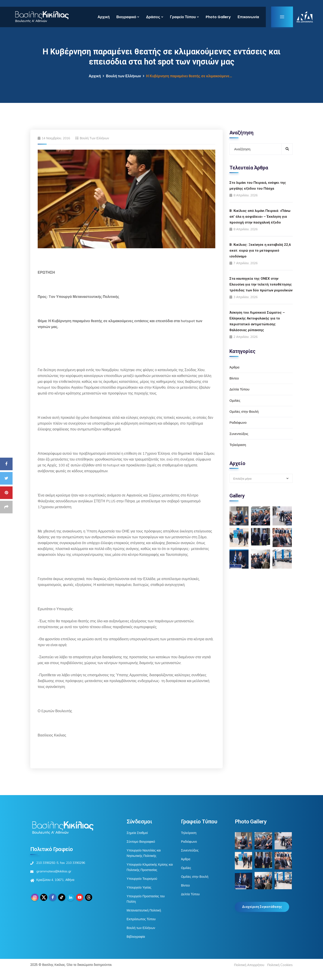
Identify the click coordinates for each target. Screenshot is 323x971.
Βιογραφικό (126, 17)
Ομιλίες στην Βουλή (244, 411)
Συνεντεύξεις (238, 433)
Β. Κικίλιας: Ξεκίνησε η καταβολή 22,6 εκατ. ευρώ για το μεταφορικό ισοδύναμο (260, 250)
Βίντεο (234, 378)
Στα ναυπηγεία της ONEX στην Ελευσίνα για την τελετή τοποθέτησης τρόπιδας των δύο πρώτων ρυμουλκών (260, 284)
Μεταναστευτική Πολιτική (144, 910)
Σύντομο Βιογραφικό (141, 842)
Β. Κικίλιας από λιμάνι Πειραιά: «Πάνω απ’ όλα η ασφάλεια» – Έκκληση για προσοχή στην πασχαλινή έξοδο (259, 216)
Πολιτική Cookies (280, 965)
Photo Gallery (218, 17)
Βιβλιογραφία (136, 937)
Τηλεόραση (237, 444)
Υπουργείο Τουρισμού (142, 879)
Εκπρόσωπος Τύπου (141, 919)
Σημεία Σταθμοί (137, 833)
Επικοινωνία (248, 17)
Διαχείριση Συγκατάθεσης (262, 907)
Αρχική (104, 17)
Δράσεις (153, 17)
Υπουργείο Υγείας (139, 887)
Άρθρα (234, 367)
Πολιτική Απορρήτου (249, 965)
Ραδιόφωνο (238, 422)
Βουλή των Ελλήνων (123, 76)
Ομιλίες (234, 400)
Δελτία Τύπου (239, 389)
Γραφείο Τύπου (183, 17)
